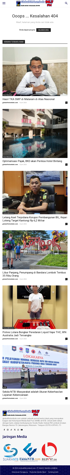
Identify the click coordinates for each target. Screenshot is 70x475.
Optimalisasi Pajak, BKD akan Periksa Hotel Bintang (32, 161)
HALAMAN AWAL (43, 30)
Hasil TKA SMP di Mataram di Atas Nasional (28, 99)
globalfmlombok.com (10, 102)
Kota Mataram (7, 95)
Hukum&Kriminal (8, 213)
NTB (4, 387)
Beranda (6, 268)
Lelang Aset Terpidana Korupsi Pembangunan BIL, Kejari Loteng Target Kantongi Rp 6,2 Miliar (34, 219)
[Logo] (35, 3)
